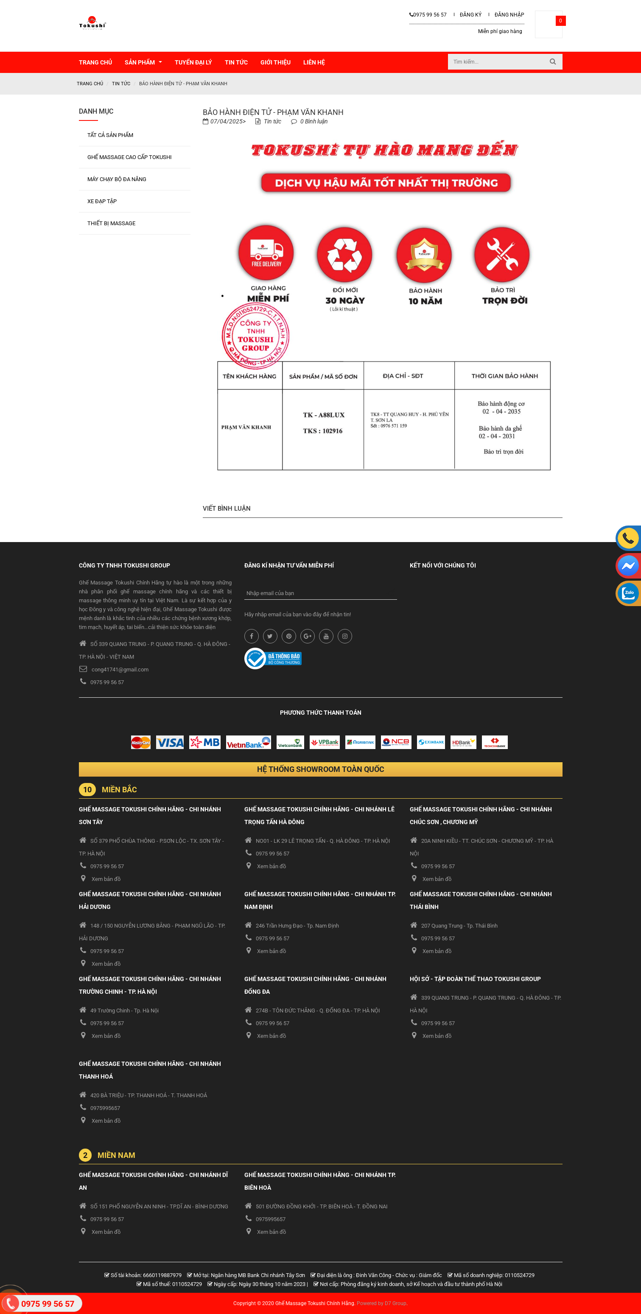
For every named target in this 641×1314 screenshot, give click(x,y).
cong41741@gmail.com (120, 669)
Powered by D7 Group (381, 1303)
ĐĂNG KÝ (470, 15)
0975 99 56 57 (428, 15)
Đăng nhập (509, 15)
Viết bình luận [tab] (227, 508)
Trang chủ (90, 84)
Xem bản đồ (106, 878)
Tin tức (121, 84)
